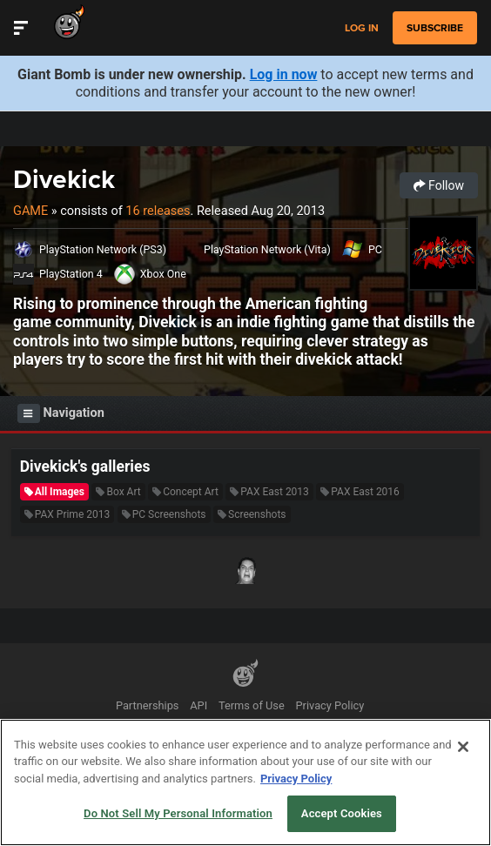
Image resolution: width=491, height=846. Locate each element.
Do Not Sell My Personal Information (178, 813)
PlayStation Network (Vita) (267, 249)
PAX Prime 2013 (67, 514)
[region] (245, 782)
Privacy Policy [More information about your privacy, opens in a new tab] (296, 778)
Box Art (118, 492)
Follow (439, 185)
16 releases (157, 211)
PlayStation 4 (71, 273)
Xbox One (163, 273)
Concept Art (185, 492)
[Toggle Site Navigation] (21, 28)
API (198, 705)
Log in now (284, 74)
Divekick (64, 179)
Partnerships (147, 705)
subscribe (435, 28)
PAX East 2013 (269, 492)
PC (375, 249)
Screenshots (252, 514)
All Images (54, 492)
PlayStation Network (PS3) (102, 249)
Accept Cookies (341, 813)
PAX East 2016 (360, 492)
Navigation (60, 413)
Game (30, 211)
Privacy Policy (330, 705)
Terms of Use (252, 705)
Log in (362, 28)
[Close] (463, 747)
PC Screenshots (164, 514)
